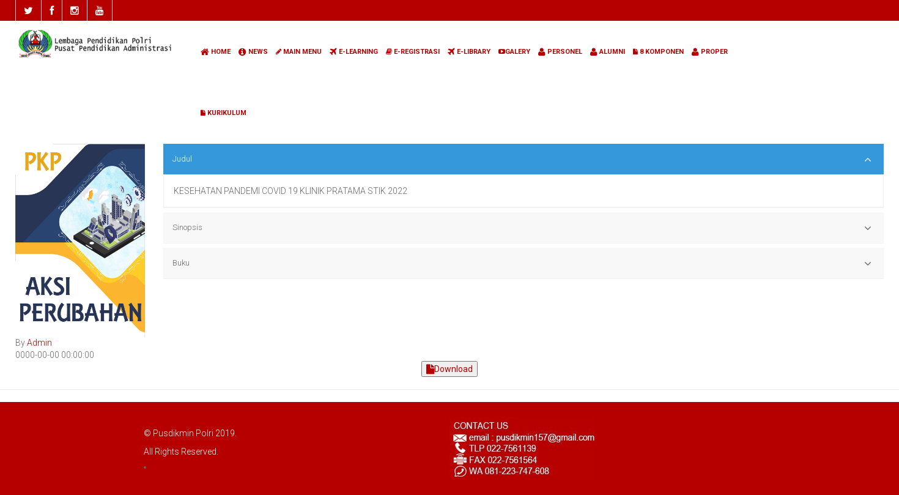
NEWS (253, 52)
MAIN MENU (299, 52)
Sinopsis (521, 228)
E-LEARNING (354, 52)
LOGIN (173, 467)
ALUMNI (607, 52)
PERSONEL (560, 52)
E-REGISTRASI (413, 52)
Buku (521, 263)
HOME (216, 52)
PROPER (710, 52)
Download (449, 369)
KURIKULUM (223, 113)
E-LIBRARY (469, 52)
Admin (39, 343)
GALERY (514, 52)
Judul (521, 159)
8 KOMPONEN (658, 52)
